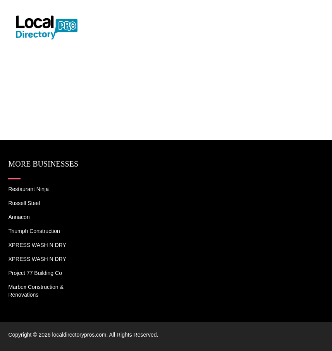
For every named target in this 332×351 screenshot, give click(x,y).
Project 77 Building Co (35, 273)
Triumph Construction (34, 231)
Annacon (18, 217)
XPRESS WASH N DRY (37, 245)
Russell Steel (24, 203)
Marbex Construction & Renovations (35, 291)
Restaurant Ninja (28, 189)
